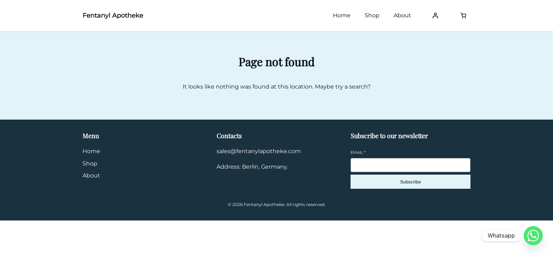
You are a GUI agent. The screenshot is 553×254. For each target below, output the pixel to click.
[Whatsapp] (533, 235)
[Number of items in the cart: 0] (463, 15)
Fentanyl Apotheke (113, 15)
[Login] (435, 15)
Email (358, 152)
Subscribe (410, 182)
